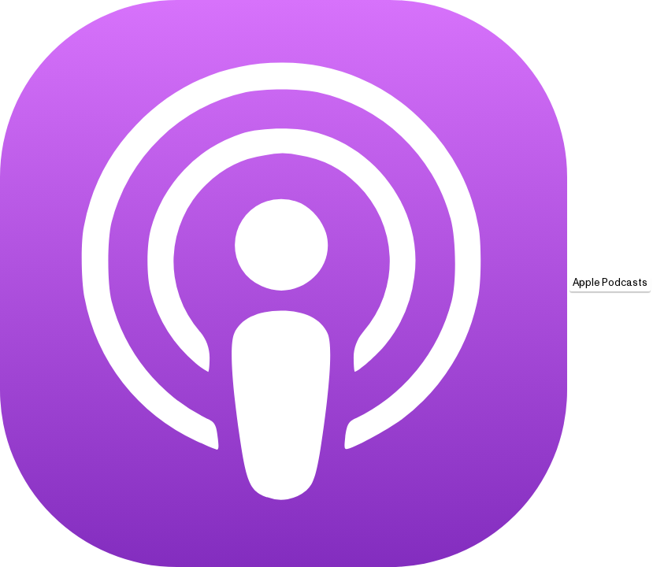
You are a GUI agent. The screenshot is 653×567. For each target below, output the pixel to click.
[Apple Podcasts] (283, 283)
